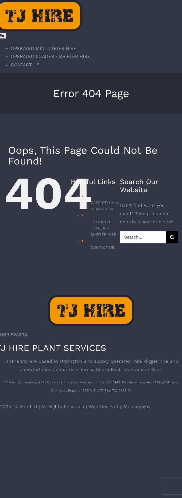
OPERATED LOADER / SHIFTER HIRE (103, 228)
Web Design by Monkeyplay (120, 406)
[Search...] (143, 237)
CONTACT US (102, 247)
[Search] (172, 237)
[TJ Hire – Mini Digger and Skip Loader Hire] (91, 299)
